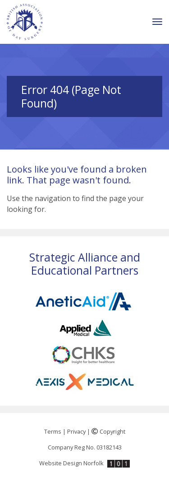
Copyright (108, 431)
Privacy (76, 431)
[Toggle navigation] (157, 22)
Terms (52, 431)
